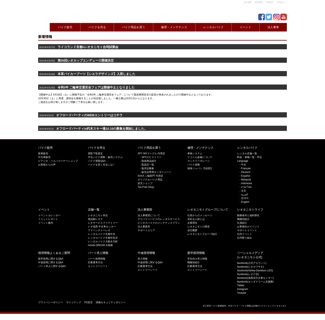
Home (43, 27)
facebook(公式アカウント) (251, 263)
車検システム (194, 153)
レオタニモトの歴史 (198, 226)
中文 (243, 164)
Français (246, 168)
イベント (245, 27)
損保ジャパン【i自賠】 (200, 168)
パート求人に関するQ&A (52, 266)
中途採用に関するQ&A (50, 262)
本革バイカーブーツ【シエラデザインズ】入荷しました (96, 74)
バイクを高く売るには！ (101, 164)
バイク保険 (193, 164)
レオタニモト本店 (98, 215)
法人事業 (273, 27)
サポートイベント (247, 230)
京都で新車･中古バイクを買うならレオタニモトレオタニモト (54, 10)
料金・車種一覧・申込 (249, 157)
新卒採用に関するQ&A (50, 258)
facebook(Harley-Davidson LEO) (255, 270)
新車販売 (43, 153)
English (245, 201)
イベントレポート (48, 219)
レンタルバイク (213, 27)
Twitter (240, 285)
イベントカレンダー (49, 215)
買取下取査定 (95, 153)
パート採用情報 (96, 258)
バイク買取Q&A (97, 160)
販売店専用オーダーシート (156, 172)
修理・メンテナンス (174, 27)
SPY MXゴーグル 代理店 (151, 153)
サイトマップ (73, 302)
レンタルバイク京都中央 (101, 234)
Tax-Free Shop (146, 187)
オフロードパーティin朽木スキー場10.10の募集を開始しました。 (101, 128)
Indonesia (246, 183)
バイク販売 (65, 27)
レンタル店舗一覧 (247, 153)
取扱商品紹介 (149, 160)
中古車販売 (44, 157)
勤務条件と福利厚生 (248, 215)
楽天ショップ (145, 183)
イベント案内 (45, 222)
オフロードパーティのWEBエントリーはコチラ (89, 115)
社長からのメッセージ (199, 215)
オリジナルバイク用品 (150, 179)
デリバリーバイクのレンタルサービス (159, 219)
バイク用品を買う (133, 27)
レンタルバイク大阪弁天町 (103, 241)
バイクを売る (97, 27)
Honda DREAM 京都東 (100, 245)
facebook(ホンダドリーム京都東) (255, 281)
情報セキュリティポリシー (111, 302)
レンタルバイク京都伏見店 (103, 237)
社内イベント (244, 234)
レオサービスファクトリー (103, 222)
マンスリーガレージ (198, 160)
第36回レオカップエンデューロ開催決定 (86, 60)
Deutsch (245, 172)
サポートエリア (146, 230)
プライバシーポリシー (50, 302)
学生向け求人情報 (197, 258)
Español (245, 175)
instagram (242, 289)
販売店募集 (148, 168)
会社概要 (248, 2)
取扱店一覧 (148, 164)
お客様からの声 (47, 164)
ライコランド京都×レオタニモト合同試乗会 (88, 47)
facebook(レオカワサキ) (250, 266)
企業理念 (192, 222)
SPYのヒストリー (151, 157)
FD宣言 (88, 302)
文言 (243, 190)
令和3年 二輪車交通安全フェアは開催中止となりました (87, 87)
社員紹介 (242, 222)
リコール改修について (199, 157)
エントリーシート (98, 266)
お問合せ (280, 2)
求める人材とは (196, 219)
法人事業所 (144, 226)
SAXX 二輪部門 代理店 (150, 175)
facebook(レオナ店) (248, 274)
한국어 (245, 198)
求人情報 (143, 258)
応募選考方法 (95, 262)
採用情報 (259, 2)
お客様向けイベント (248, 226)
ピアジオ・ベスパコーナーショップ (58, 160)
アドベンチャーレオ (99, 230)
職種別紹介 (243, 219)
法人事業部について (149, 215)
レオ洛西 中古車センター (102, 226)
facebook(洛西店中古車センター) (255, 278)
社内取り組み (244, 237)
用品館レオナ (95, 219)
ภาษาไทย (246, 187)
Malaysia (246, 179)
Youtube (241, 292)
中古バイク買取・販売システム (105, 157)
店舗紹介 (270, 2)
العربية (244, 194)
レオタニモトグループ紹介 (202, 234)
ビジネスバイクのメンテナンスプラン (159, 222)
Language (242, 160)
